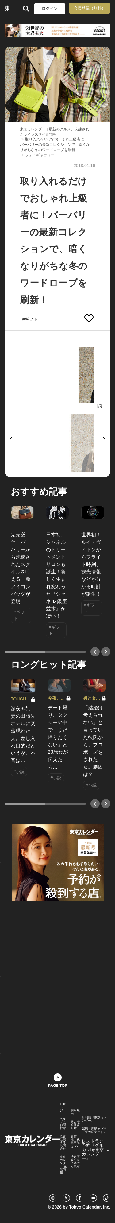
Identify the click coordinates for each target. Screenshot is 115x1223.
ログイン (50, 8)
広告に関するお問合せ (63, 1142)
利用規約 (75, 1112)
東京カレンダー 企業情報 (63, 1164)
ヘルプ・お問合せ (63, 1123)
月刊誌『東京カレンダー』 (94, 1119)
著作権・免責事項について (75, 1142)
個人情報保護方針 (75, 1125)
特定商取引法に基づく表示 (75, 1161)
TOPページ (63, 1107)
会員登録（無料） (89, 8)
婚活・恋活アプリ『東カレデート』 (94, 1130)
